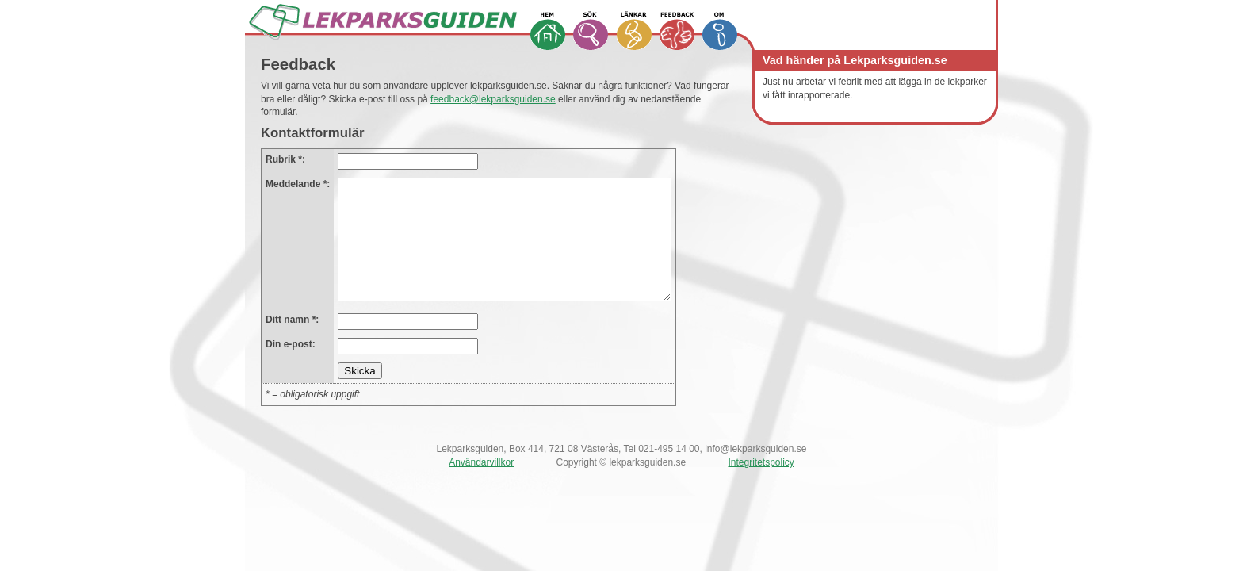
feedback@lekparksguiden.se (493, 99)
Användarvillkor (481, 486)
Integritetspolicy (761, 486)
